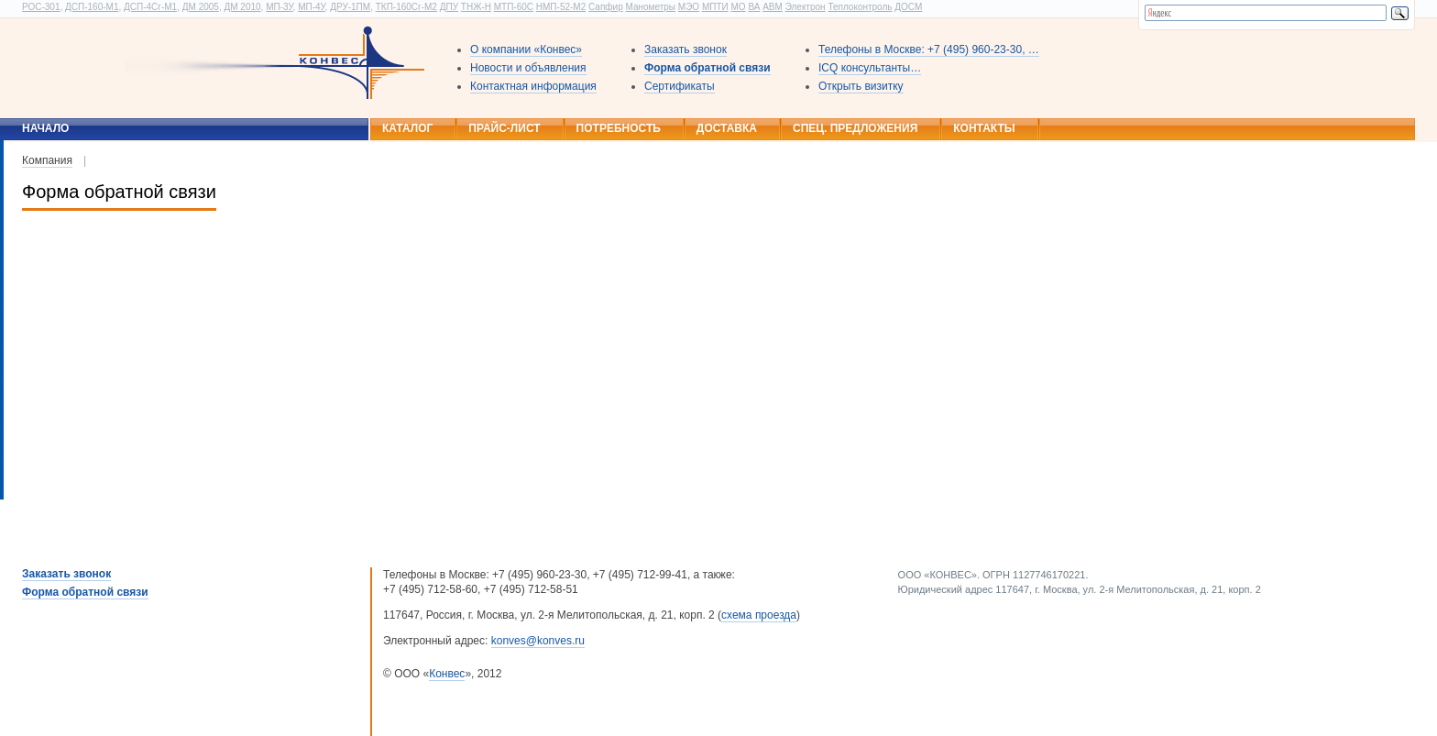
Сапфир (605, 7)
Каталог (407, 128)
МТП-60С (513, 7)
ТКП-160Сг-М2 (406, 7)
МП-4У (311, 7)
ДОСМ (908, 7)
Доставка (727, 128)
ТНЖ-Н (476, 7)
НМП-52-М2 (561, 7)
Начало (45, 128)
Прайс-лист (504, 128)
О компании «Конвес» (526, 49)
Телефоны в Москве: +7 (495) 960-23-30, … (928, 49)
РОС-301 (41, 7)
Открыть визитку (861, 86)
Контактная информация (533, 86)
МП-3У (279, 7)
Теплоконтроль (860, 7)
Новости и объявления (528, 67)
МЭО (688, 7)
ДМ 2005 (200, 7)
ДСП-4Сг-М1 (150, 7)
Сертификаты (679, 86)
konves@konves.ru (538, 640)
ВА (754, 7)
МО (737, 7)
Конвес (447, 673)
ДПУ (449, 7)
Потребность (618, 128)
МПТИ (715, 7)
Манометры (650, 7)
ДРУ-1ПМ (350, 7)
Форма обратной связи (707, 67)
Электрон (805, 7)
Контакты (984, 128)
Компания (47, 160)
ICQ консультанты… (869, 67)
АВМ (772, 7)
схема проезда (758, 615)
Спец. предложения (855, 128)
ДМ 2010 (242, 7)
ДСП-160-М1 (91, 7)
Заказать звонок (685, 49)
